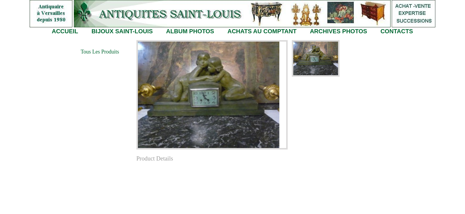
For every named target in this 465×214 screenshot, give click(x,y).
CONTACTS (396, 31)
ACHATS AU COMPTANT (262, 31)
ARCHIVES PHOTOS (338, 31)
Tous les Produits (100, 52)
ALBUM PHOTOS (190, 31)
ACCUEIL (65, 31)
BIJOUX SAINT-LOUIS (122, 31)
